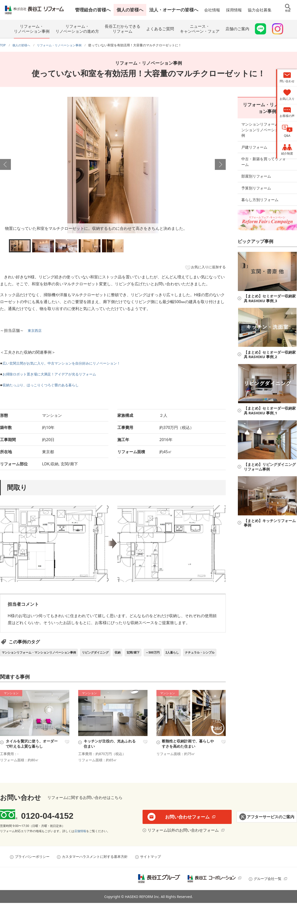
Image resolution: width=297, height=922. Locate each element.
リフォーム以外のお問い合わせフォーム (182, 849)
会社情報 (212, 10)
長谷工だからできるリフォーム (122, 29)
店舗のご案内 (237, 28)
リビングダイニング (111, 655)
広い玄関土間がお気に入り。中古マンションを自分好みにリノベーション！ (69, 365)
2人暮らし (201, 655)
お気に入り (66, 757)
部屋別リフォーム (256, 163)
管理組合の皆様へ (93, 10)
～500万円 (178, 655)
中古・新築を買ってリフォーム (267, 151)
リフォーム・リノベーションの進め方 (77, 29)
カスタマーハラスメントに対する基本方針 (95, 875)
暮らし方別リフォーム (259, 186)
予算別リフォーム (256, 175)
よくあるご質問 (160, 28)
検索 (288, 13)
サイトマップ (150, 875)
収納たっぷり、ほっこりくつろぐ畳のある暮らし (46, 386)
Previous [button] (5, 164)
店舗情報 (80, 850)
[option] (113, 165)
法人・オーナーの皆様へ (173, 10)
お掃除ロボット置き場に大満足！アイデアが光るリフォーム (55, 375)
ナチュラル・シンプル (19, 666)
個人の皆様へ (130, 10)
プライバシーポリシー (32, 875)
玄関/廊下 (155, 655)
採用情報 (234, 10)
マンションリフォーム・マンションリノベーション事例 (45, 655)
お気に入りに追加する (205, 267)
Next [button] (220, 164)
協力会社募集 (260, 10)
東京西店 (36, 332)
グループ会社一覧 (267, 897)
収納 (137, 655)
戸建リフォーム (254, 139)
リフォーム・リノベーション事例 (32, 29)
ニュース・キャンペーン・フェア (200, 29)
